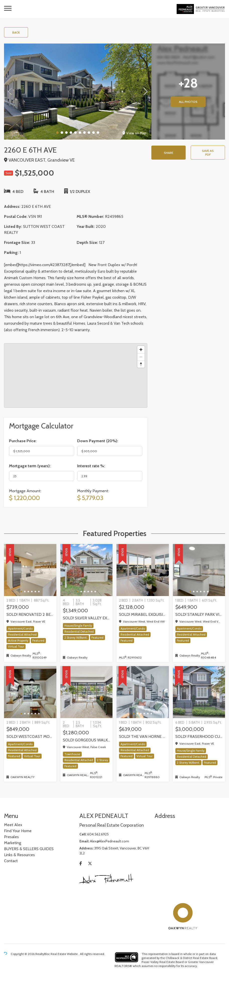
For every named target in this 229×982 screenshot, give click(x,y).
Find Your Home (18, 830)
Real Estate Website (64, 954)
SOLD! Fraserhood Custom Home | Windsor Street (199, 736)
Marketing (12, 842)
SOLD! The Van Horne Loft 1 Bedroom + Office (142, 736)
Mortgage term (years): (30, 465)
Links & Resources (19, 854)
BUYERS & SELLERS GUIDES (29, 848)
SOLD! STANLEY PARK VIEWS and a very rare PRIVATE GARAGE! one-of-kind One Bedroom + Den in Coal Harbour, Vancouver (199, 614)
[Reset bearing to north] (141, 364)
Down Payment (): (97, 440)
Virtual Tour (16, 646)
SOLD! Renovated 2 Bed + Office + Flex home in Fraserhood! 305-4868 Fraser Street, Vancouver (30, 614)
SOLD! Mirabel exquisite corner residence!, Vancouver (142, 614)
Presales (11, 836)
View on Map (134, 133)
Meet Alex (13, 824)
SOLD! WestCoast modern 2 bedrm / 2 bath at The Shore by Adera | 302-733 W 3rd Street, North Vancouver (30, 736)
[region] (75, 375)
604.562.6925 (98, 834)
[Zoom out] (141, 356)
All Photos (188, 102)
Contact (11, 860)
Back (16, 32)
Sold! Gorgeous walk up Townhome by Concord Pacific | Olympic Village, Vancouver (86, 740)
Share (168, 153)
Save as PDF (208, 152)
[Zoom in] (141, 349)
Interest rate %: (91, 465)
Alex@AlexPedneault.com (109, 841)
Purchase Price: (23, 440)
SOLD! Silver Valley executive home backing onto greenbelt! (86, 618)
